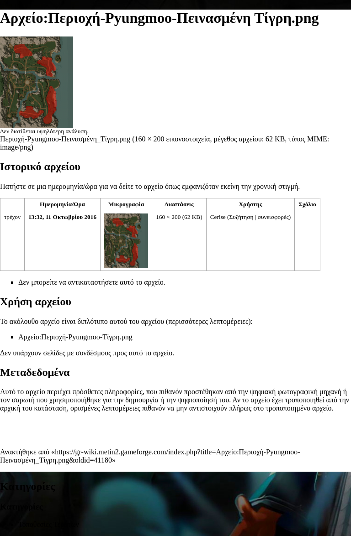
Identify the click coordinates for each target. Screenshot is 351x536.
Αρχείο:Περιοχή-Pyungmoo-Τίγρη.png (75, 337)
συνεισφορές (273, 216)
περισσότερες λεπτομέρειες (208, 321)
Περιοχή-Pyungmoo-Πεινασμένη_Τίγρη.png (65, 139)
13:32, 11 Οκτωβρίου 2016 (62, 216)
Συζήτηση (241, 216)
